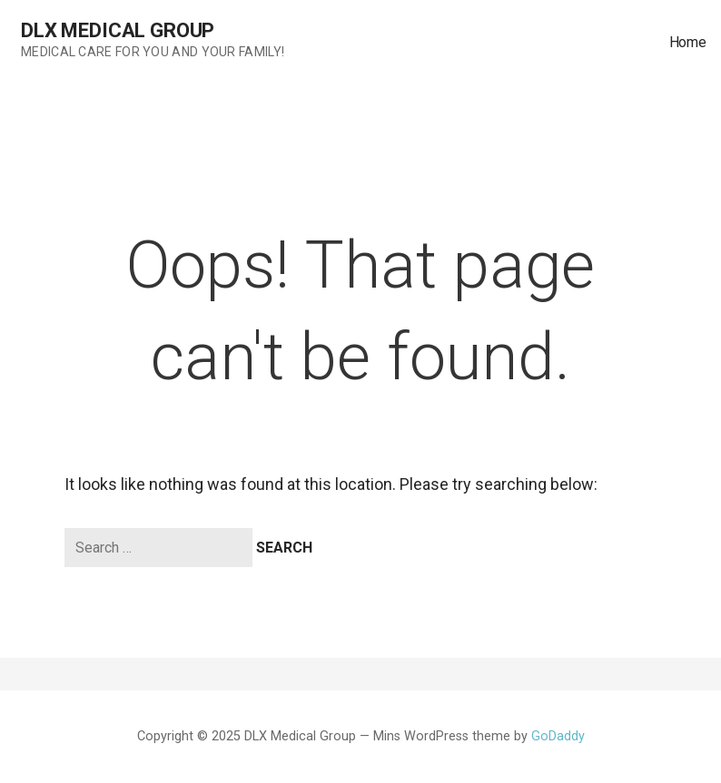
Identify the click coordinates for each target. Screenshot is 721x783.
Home (687, 42)
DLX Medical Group (117, 30)
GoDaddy (558, 736)
